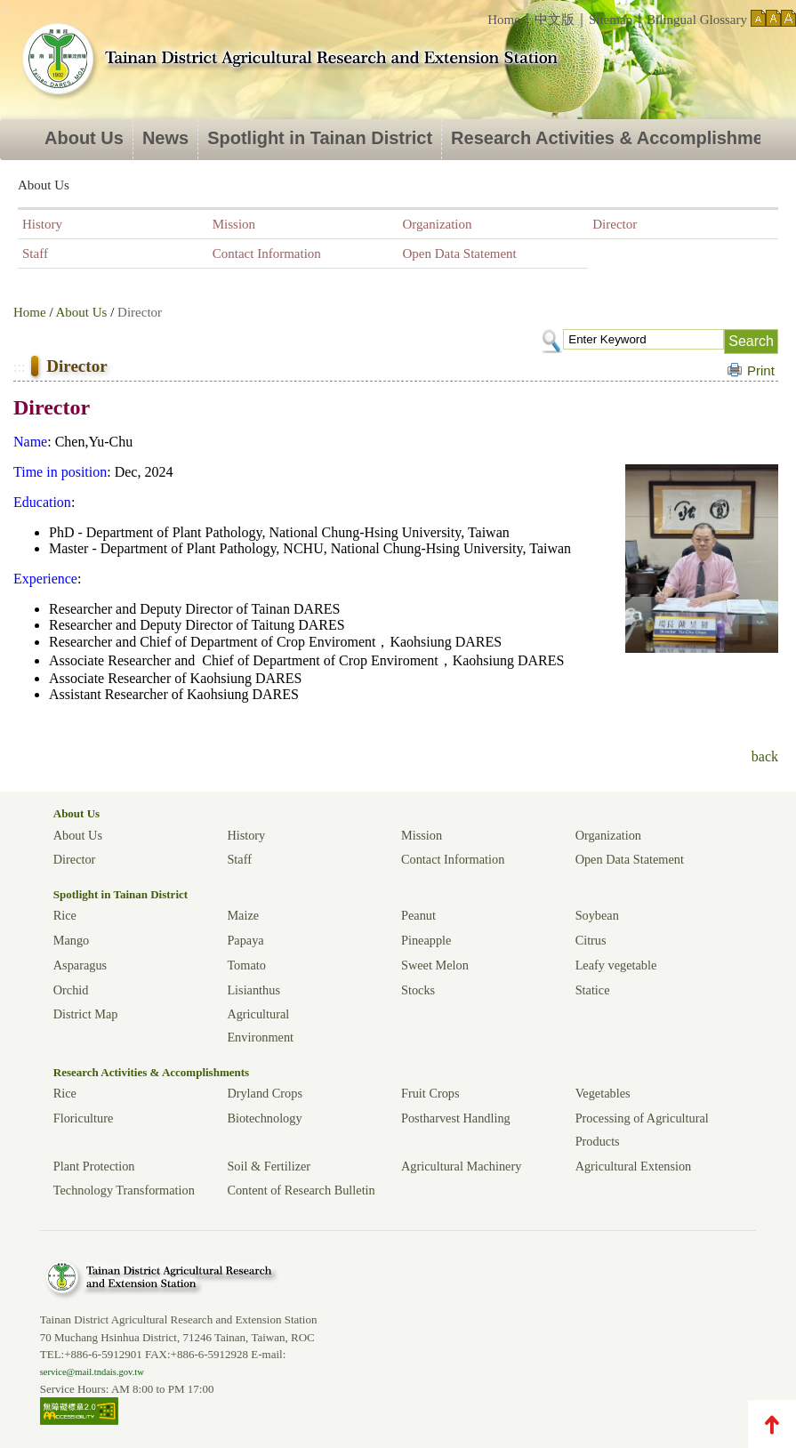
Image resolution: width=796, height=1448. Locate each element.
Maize (243, 915)
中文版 (555, 19)
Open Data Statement (460, 253)
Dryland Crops (264, 1093)
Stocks (418, 990)
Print (761, 370)
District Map (85, 1014)
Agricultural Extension (633, 1166)
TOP (772, 1424)
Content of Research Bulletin (300, 1190)
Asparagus (80, 965)
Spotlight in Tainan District (319, 138)
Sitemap (610, 19)
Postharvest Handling (456, 1118)
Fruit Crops (430, 1093)
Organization (437, 224)
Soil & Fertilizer (268, 1166)
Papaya (245, 940)
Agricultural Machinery (461, 1166)
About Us (84, 138)
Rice (64, 915)
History (42, 224)
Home (503, 19)
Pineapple (426, 940)
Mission (234, 224)
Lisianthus (253, 990)
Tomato (246, 965)
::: (475, 14)
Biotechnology (264, 1118)
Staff (35, 253)
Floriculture (83, 1118)
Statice (592, 990)
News (165, 138)
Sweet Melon (435, 965)
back (765, 756)
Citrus (591, 940)
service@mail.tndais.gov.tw (92, 1372)
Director (614, 224)
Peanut (418, 915)
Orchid (71, 990)
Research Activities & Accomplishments (151, 1072)
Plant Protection (94, 1166)
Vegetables (603, 1093)
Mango (71, 940)
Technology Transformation (124, 1190)
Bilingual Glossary (697, 19)
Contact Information (267, 253)
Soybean (597, 915)
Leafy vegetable (616, 965)
